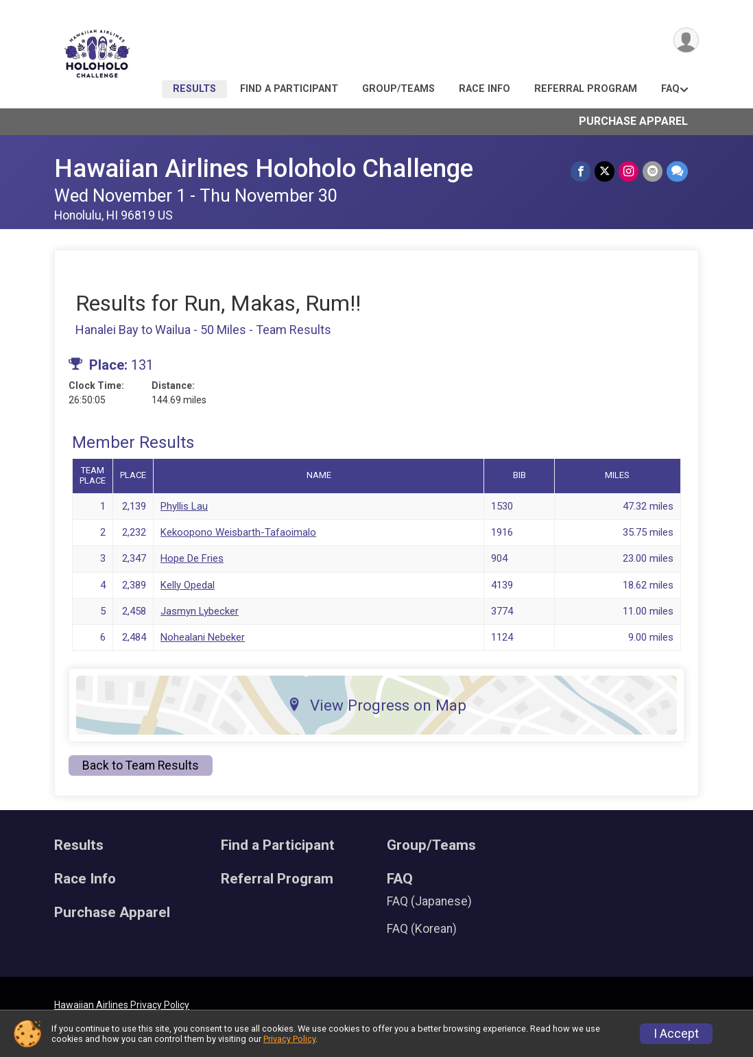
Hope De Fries (192, 558)
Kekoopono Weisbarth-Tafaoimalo (238, 532)
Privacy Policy (289, 1039)
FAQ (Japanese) (429, 901)
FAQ (670, 89)
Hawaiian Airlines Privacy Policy (121, 1004)
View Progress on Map (376, 705)
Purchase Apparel (633, 121)
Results (194, 89)
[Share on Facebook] (580, 171)
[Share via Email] (652, 171)
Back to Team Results (140, 765)
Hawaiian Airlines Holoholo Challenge (263, 168)
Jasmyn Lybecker (199, 611)
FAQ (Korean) (422, 929)
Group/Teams (398, 89)
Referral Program (585, 89)
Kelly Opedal (187, 585)
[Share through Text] (677, 171)
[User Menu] (686, 40)
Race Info (484, 89)
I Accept (676, 1034)
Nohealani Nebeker (202, 637)
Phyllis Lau (184, 506)
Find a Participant (289, 89)
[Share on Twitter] (604, 171)
